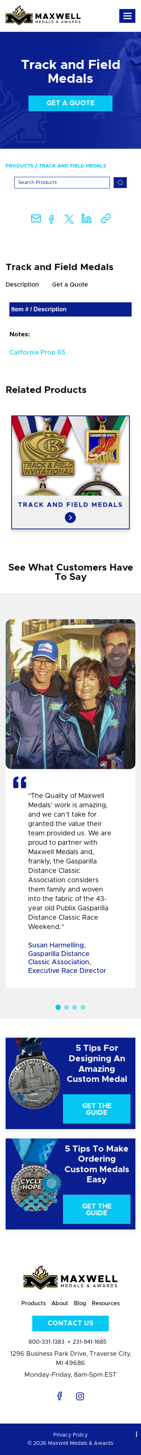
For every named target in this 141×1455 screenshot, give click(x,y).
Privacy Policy (70, 1435)
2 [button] (66, 1007)
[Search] (62, 182)
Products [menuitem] (19, 166)
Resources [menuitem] (106, 1303)
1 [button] (58, 1007)
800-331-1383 (46, 1342)
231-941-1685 (89, 1342)
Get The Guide (97, 1109)
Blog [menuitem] (80, 1303)
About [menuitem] (59, 1303)
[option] (70, 472)
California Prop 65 (37, 352)
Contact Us (70, 1323)
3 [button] (74, 1007)
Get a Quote (70, 103)
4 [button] (83, 1007)
